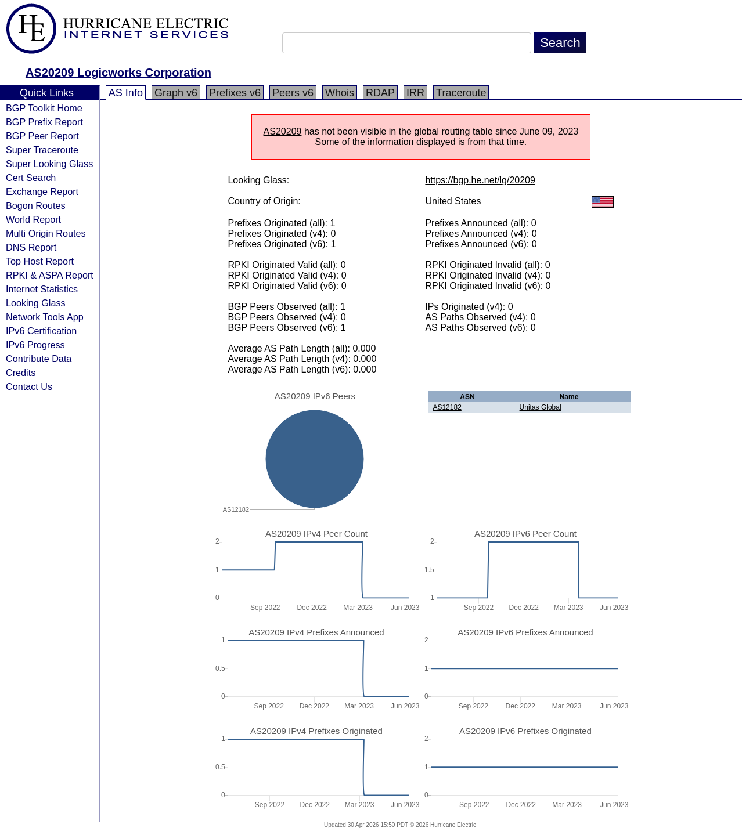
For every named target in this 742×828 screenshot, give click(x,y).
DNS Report (31, 247)
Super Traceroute (42, 149)
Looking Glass (36, 303)
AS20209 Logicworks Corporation (118, 72)
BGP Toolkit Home (44, 108)
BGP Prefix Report (44, 122)
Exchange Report (42, 191)
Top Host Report (40, 261)
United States (453, 201)
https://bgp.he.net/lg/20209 (480, 180)
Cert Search (31, 177)
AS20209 (283, 131)
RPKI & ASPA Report (49, 275)
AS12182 (447, 407)
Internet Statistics (42, 289)
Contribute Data (38, 358)
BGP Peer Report (42, 136)
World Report (33, 219)
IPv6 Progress (35, 344)
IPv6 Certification (41, 331)
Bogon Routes (36, 205)
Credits (20, 372)
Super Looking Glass (49, 163)
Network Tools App (45, 317)
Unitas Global (540, 407)
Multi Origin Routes (46, 233)
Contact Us (29, 386)
